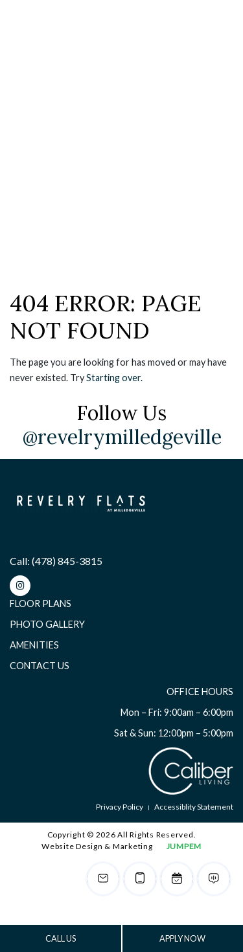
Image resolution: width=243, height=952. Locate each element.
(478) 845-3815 (67, 561)
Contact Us (39, 665)
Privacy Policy (119, 807)
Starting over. (114, 377)
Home (21, 161)
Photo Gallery (47, 624)
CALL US (60, 938)
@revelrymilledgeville (122, 436)
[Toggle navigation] (211, 29)
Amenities (34, 644)
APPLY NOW (182, 938)
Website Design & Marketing (97, 846)
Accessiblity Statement (193, 807)
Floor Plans (40, 603)
